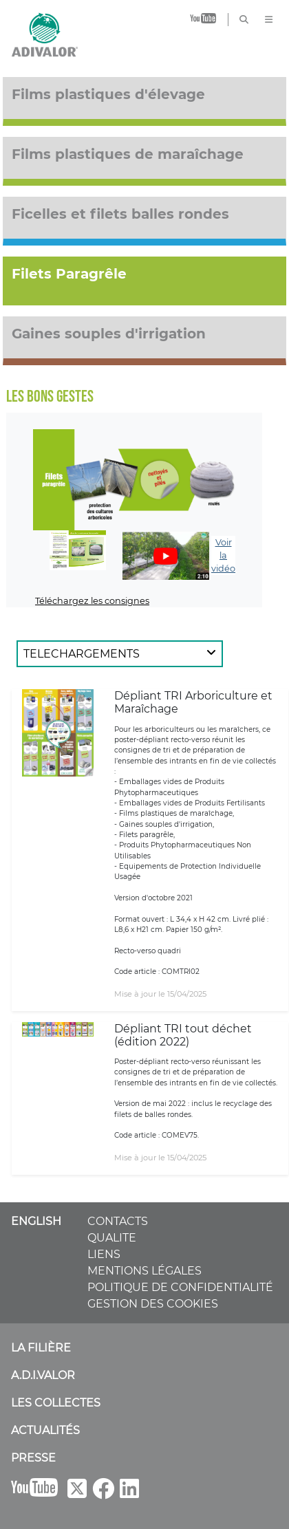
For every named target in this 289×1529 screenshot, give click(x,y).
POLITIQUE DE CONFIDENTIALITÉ (180, 1287)
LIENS (103, 1254)
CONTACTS (117, 1221)
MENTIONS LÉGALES (144, 1270)
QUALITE (111, 1237)
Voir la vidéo (223, 555)
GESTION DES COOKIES (152, 1303)
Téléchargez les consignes (92, 601)
